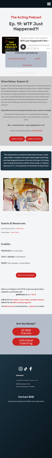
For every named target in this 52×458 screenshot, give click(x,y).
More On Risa (17, 139)
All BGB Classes (26, 331)
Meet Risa (19, 228)
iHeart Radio (27, 65)
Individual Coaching (26, 341)
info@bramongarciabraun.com (27, 380)
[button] (48, 4)
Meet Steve (15, 232)
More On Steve (34, 139)
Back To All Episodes (26, 275)
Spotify (37, 58)
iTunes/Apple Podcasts (17, 58)
